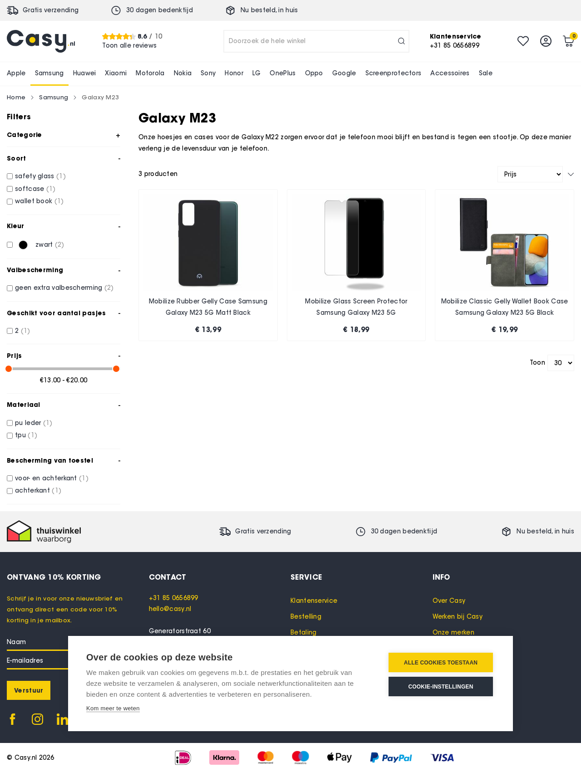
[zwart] (10, 245)
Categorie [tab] (24, 135)
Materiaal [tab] (23, 405)
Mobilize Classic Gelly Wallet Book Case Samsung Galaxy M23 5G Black (504, 307)
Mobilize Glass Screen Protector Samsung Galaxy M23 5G (356, 307)
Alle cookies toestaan (441, 663)
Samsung (53, 97)
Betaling (303, 632)
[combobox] (316, 41)
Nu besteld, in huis (269, 10)
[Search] (401, 41)
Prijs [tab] (14, 356)
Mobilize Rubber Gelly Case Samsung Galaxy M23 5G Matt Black (208, 307)
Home (16, 97)
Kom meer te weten (113, 708)
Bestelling (305, 617)
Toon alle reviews (129, 45)
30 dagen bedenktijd (159, 10)
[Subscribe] (28, 690)
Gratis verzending (51, 10)
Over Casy (449, 601)
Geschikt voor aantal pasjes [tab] (56, 313)
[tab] (220, 577)
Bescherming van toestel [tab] (50, 460)
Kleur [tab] (16, 226)
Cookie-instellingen (440, 687)
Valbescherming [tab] (35, 270)
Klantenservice (313, 601)
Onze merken (453, 632)
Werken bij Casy (458, 617)
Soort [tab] (16, 158)
